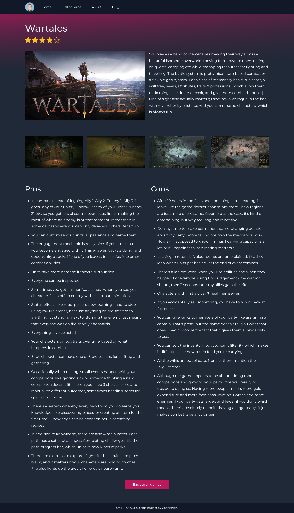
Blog (115, 7)
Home (47, 7)
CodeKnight (170, 508)
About (97, 7)
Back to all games (147, 484)
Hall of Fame (71, 7)
